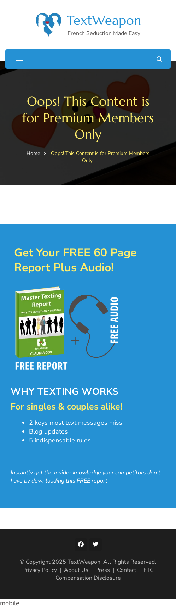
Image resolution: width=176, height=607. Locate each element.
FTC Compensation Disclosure (104, 574)
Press (102, 570)
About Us (76, 570)
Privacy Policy (39, 570)
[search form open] (159, 59)
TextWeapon (104, 20)
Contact (126, 570)
